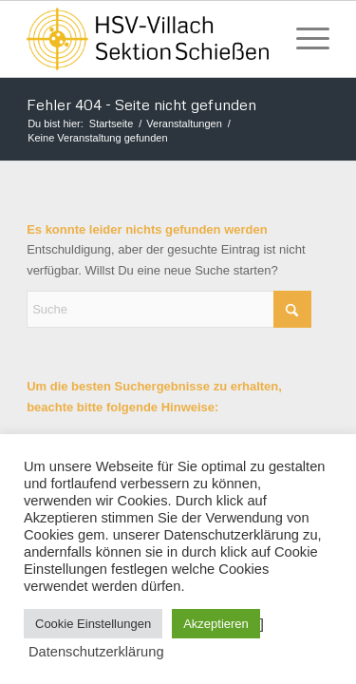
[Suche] (169, 309)
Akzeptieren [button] (216, 624)
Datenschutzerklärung (96, 651)
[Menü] (303, 39)
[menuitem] (303, 39)
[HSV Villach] (148, 39)
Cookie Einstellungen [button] (93, 624)
